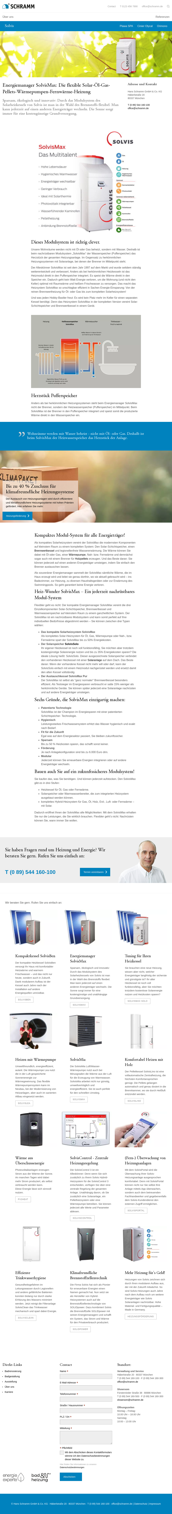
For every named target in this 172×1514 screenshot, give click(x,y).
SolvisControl (82, 1218)
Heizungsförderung (16, 516)
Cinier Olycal (145, 26)
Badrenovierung (13, 1371)
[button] (168, 6)
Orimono (162, 26)
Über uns (8, 16)
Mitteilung (66, 1428)
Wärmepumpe (77, 554)
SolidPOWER (80, 1329)
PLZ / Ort (65, 1417)
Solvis (9, 26)
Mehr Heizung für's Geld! (145, 1273)
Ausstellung (11, 1381)
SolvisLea (24, 1103)
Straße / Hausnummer (72, 1405)
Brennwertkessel (44, 550)
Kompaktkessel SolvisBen (35, 956)
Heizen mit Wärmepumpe (35, 1060)
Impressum (155, 1503)
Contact (112, 6)
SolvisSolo (72, 644)
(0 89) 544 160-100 (32, 872)
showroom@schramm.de (130, 1400)
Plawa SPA (126, 26)
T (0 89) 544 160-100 (139, 105)
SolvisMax (79, 1005)
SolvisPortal (135, 1210)
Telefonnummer (69, 1394)
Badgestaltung (12, 1376)
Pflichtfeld (66, 1448)
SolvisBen (24, 1000)
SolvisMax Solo (137, 1001)
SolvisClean (26, 1318)
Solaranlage (95, 660)
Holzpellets (82, 558)
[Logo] (18, 6)
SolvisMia (77, 1060)
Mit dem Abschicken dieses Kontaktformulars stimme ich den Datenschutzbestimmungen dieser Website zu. (88, 1456)
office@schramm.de (152, 6)
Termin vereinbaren (93, 872)
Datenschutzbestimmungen (72, 1467)
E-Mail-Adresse (69, 1382)
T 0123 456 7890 (129, 6)
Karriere (9, 1392)
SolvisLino (134, 1101)
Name (64, 1371)
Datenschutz (140, 1503)
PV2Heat (23, 1199)
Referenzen (162, 16)
